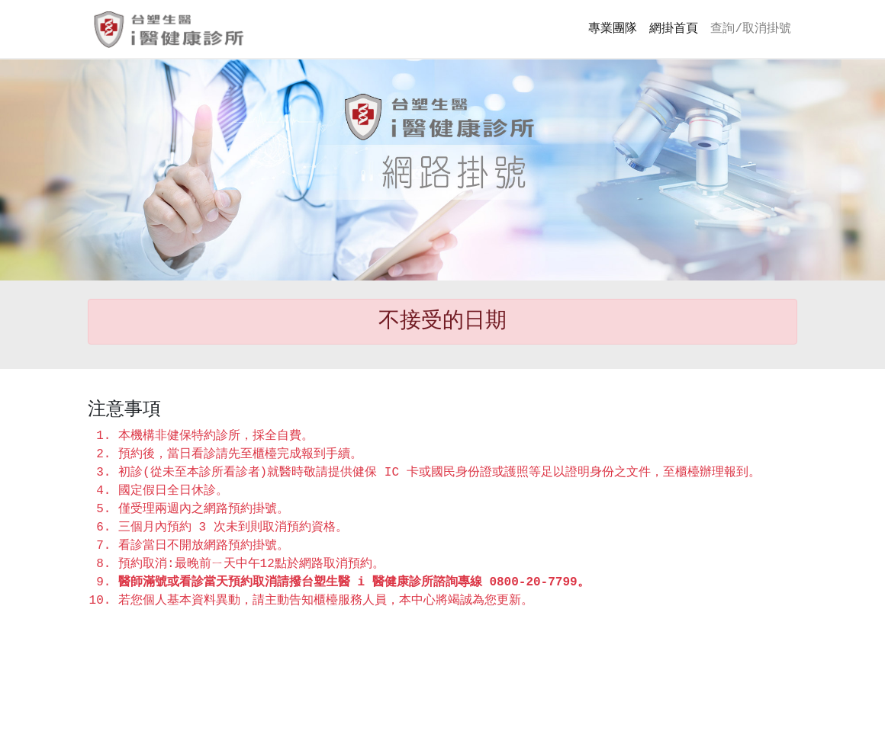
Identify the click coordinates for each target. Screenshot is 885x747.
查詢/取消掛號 (750, 29)
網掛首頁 (673, 29)
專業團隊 (612, 29)
